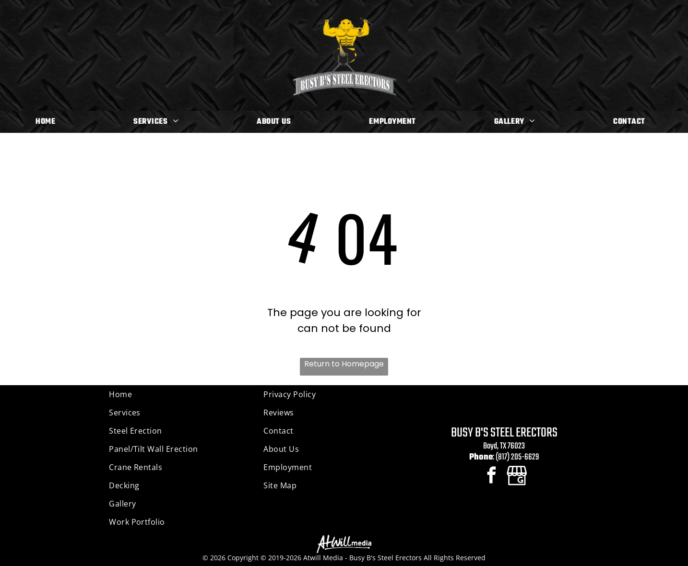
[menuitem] (49, 122)
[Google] (517, 476)
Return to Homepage (344, 363)
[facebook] (491, 476)
